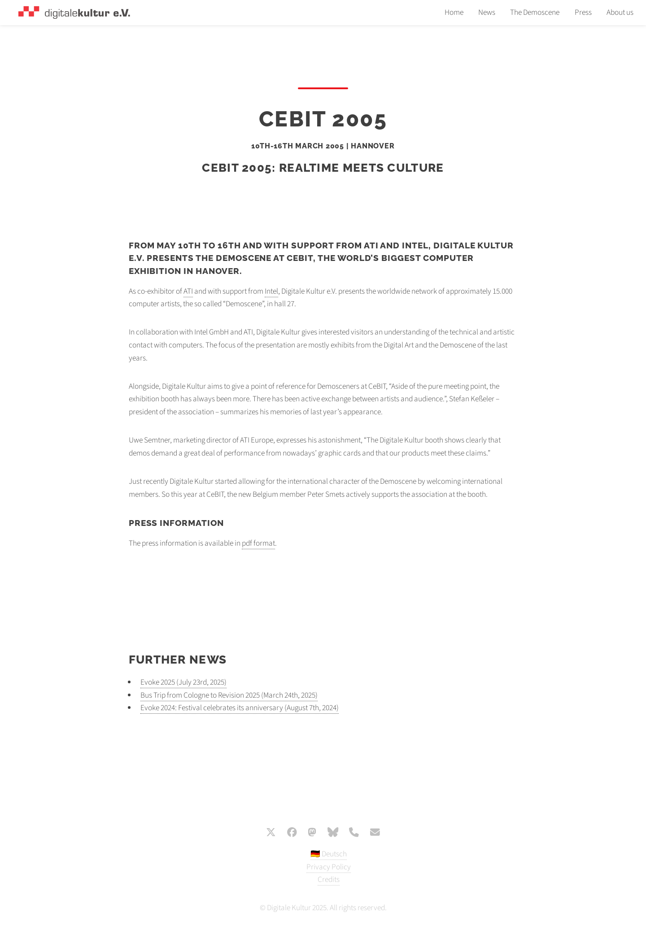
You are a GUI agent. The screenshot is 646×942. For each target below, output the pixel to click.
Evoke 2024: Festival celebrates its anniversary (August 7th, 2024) (239, 707)
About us (620, 12)
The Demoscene (534, 12)
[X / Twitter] (271, 833)
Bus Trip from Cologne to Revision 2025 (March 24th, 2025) (229, 695)
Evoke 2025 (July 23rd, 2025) (183, 682)
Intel (271, 291)
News (486, 12)
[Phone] (354, 833)
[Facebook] (292, 833)
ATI (188, 291)
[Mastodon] (312, 833)
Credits (329, 879)
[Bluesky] (332, 833)
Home (454, 12)
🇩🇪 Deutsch (328, 854)
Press (583, 12)
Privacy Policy (328, 867)
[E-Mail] (375, 833)
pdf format (258, 543)
